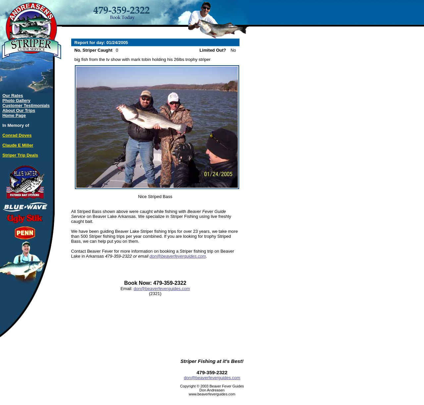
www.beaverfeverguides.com (212, 394)
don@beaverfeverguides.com (178, 256)
